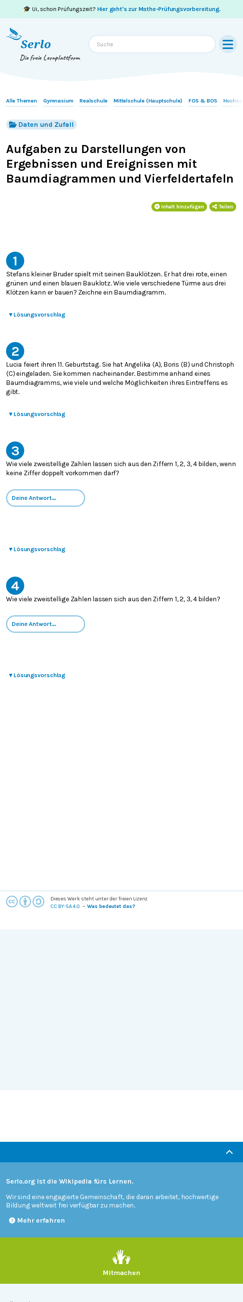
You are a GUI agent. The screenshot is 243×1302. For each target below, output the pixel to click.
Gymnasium (58, 101)
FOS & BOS (202, 101)
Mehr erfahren (37, 1220)
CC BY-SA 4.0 (65, 906)
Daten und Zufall (41, 124)
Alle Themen (21, 101)
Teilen (222, 206)
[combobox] (152, 44)
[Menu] (228, 44)
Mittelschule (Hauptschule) (148, 101)
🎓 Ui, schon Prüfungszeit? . (121, 9)
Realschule (93, 101)
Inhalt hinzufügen (179, 206)
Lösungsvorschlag (37, 314)
